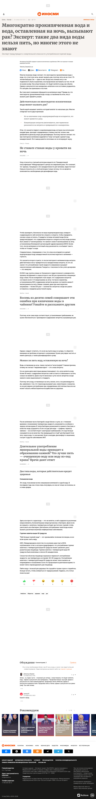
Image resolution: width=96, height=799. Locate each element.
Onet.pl (22, 143)
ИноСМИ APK (42, 762)
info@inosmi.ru (6, 777)
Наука (37, 745)
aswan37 (26, 694)
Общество (30, 593)
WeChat (22, 293)
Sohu (4, 20)
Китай (9, 20)
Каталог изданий (7, 760)
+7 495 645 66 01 (7, 782)
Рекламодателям (47, 760)
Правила (73, 662)
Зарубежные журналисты (23, 760)
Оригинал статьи (88, 19)
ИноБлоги (23, 593)
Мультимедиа (64, 745)
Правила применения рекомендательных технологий (19, 762)
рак (47, 593)
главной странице (66, 669)
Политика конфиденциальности (66, 760)
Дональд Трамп (29, 674)
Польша (27, 143)
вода (43, 593)
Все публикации (84, 745)
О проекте (37, 760)
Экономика (29, 745)
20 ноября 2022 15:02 (19, 19)
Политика (20, 745)
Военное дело (45, 745)
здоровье (37, 593)
